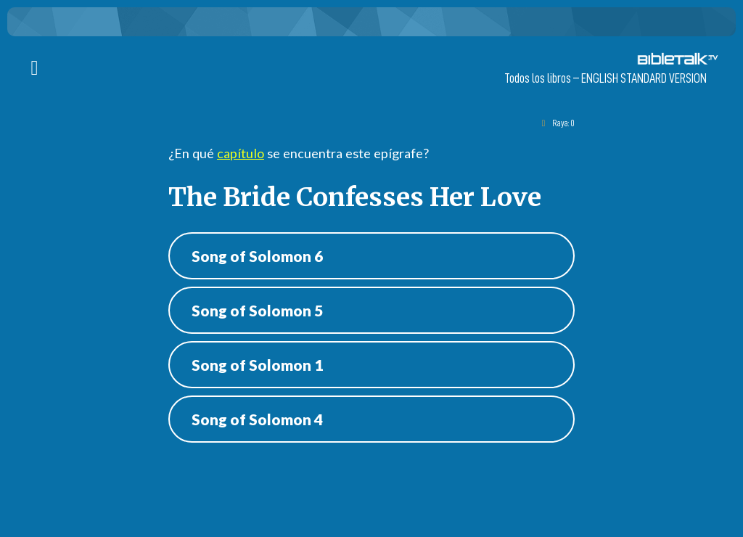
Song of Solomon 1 (257, 365)
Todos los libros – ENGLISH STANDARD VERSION (605, 78)
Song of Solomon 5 (257, 310)
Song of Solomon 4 (257, 419)
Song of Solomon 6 (257, 256)
